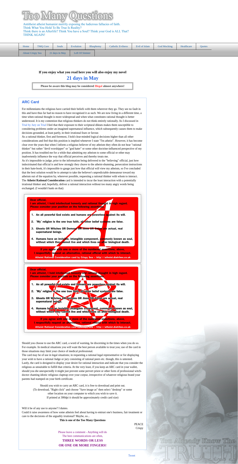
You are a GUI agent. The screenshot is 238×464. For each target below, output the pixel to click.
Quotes (204, 46)
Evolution (76, 46)
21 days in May (58, 52)
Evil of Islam (143, 46)
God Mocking (165, 46)
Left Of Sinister (82, 52)
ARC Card (30, 102)
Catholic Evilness (118, 46)
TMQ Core (43, 46)
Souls (60, 46)
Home (26, 46)
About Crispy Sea (32, 52)
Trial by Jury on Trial (34, 124)
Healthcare (186, 46)
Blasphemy (95, 46)
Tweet (131, 455)
